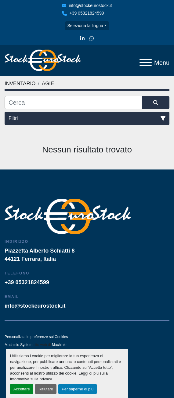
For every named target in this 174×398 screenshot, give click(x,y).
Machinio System (18, 345)
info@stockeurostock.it (90, 5)
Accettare (21, 389)
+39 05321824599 (86, 13)
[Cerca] (73, 102)
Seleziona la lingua (85, 25)
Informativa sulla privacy (31, 379)
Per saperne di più (77, 389)
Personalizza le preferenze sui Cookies (36, 337)
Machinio (59, 345)
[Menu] (146, 62)
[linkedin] (82, 38)
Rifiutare (45, 389)
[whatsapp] (91, 38)
